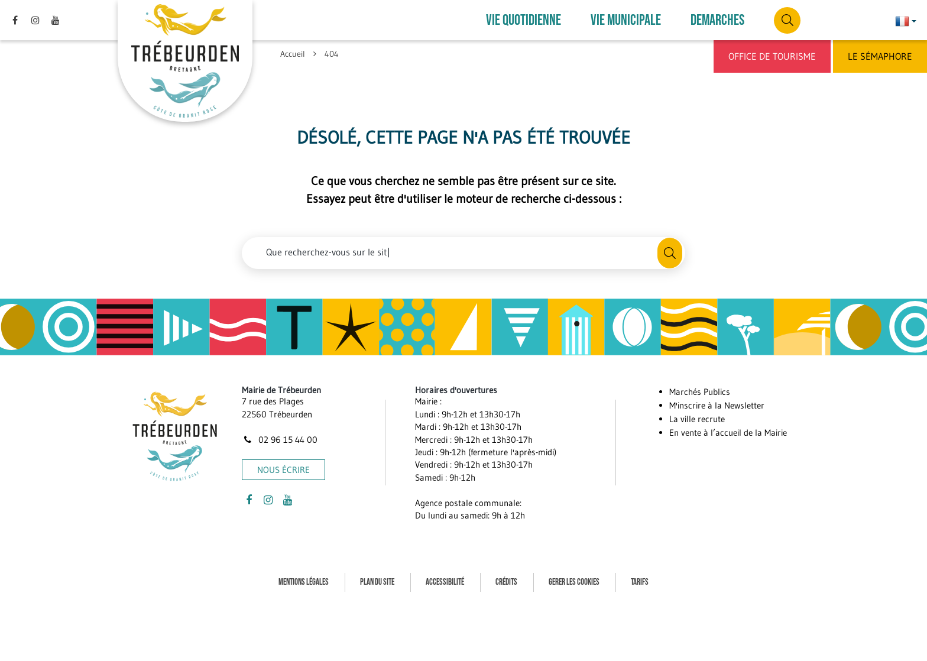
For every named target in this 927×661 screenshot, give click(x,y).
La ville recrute (697, 419)
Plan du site (377, 582)
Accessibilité (445, 582)
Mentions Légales (303, 582)
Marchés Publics (699, 391)
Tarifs (640, 582)
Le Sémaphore (880, 56)
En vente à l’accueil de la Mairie (728, 432)
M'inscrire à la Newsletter (716, 405)
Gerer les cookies (574, 582)
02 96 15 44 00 (279, 439)
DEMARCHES (717, 20)
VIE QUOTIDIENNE (523, 20)
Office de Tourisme (772, 56)
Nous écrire (283, 469)
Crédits (506, 582)
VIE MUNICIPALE (626, 20)
